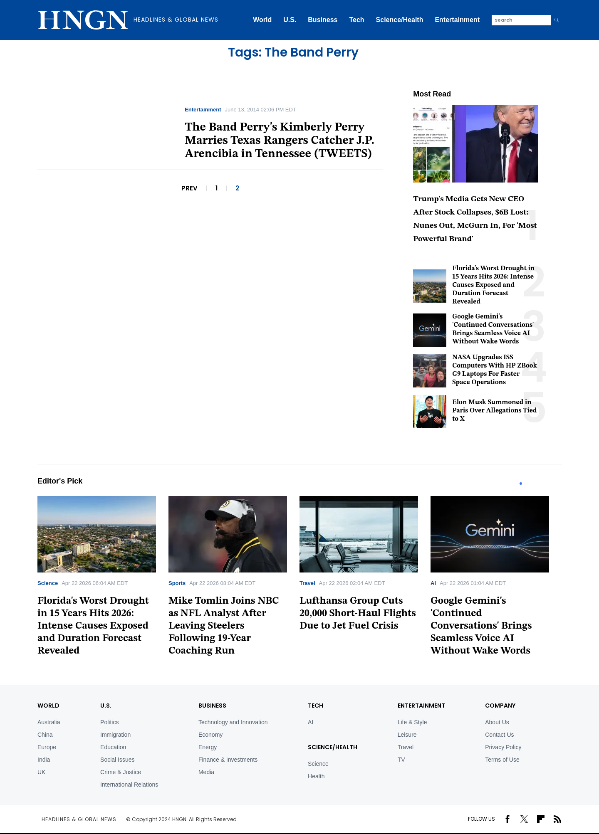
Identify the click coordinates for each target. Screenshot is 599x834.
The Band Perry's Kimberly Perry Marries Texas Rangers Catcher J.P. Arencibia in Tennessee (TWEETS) (279, 141)
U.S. (289, 19)
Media (206, 772)
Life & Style (412, 722)
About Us (497, 722)
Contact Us (499, 734)
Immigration (115, 734)
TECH (315, 705)
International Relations (129, 784)
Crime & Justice (120, 772)
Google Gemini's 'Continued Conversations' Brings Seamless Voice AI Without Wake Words (481, 626)
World (262, 19)
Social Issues (117, 759)
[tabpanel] (102, 579)
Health (316, 776)
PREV (189, 188)
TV (401, 759)
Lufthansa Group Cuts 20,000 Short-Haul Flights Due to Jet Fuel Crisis (358, 613)
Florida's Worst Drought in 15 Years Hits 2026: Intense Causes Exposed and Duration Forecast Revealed (493, 285)
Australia (48, 722)
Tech (356, 19)
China (45, 734)
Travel (307, 583)
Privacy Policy (503, 747)
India (43, 759)
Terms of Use (502, 759)
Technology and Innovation (233, 722)
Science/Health (399, 19)
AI (433, 583)
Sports (177, 583)
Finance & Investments (227, 759)
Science (47, 583)
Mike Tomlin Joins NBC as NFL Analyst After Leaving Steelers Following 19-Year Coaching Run (223, 626)
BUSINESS (212, 705)
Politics (109, 722)
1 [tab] (521, 483)
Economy (210, 734)
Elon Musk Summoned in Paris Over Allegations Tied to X (494, 410)
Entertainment (457, 19)
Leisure (407, 734)
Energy (207, 747)
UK (41, 772)
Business (322, 19)
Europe (46, 747)
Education (113, 747)
